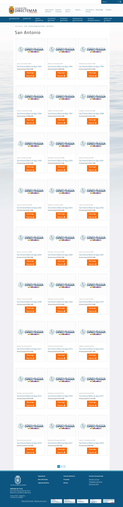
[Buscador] (109, 1)
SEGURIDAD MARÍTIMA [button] (52, 20)
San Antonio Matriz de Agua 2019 (29, 443)
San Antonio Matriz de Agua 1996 (29, 113)
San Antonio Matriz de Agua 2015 (29, 396)
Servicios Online (67, 11)
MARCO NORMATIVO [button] (39, 20)
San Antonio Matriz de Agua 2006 (60, 255)
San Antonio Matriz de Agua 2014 (91, 349)
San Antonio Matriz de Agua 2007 (91, 255)
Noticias (78, 10)
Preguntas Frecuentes (58, 11)
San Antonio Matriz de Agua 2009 (60, 302)
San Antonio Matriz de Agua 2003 (60, 207)
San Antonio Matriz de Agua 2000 (60, 160)
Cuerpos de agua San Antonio (37, 26)
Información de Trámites (90, 11)
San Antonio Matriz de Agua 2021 (60, 443)
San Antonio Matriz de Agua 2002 (29, 207)
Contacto (109, 10)
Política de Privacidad (27, 501)
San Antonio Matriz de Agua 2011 (29, 349)
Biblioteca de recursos (40, 501)
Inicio (25, 26)
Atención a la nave (94, 479)
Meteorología (99, 10)
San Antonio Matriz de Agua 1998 (91, 113)
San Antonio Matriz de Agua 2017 (91, 396)
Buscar (120, 2)
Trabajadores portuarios (95, 482)
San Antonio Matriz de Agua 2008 (29, 302)
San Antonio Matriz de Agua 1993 (29, 66)
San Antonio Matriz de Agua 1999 (29, 160)
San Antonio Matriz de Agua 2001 (91, 160)
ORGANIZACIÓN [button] (14, 19)
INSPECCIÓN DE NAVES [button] (108, 20)
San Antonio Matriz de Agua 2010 (91, 302)
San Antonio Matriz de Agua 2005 (29, 255)
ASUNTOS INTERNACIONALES (94, 19)
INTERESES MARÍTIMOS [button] (64, 20)
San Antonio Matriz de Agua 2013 (60, 349)
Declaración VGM (93, 484)
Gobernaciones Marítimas (49, 11)
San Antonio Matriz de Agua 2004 (91, 207)
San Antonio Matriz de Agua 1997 (60, 113)
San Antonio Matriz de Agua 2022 (91, 443)
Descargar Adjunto (30, 74)
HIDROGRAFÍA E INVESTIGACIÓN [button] (78, 20)
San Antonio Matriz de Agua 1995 (91, 66)
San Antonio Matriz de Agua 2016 (60, 396)
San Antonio (49, 26)
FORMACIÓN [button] (27, 19)
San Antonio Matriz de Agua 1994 (60, 66)
